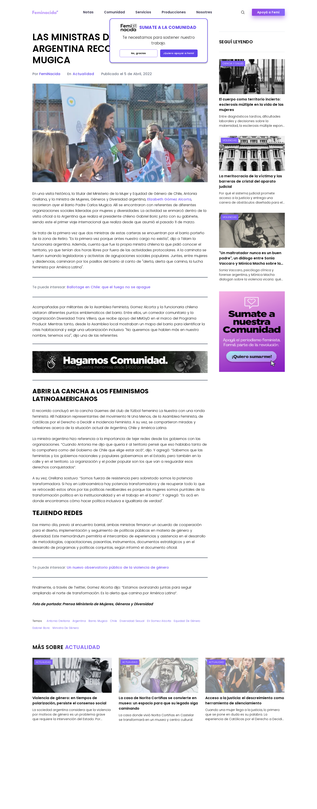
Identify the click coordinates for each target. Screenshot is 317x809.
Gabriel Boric (41, 628)
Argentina (79, 621)
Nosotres (204, 12)
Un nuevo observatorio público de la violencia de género (118, 567)
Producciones (174, 12)
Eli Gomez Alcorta (159, 621)
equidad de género (187, 621)
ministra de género (66, 628)
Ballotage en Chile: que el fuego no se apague (108, 287)
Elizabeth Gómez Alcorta (169, 199)
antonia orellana (58, 621)
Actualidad (83, 73)
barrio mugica (98, 621)
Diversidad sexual (132, 621)
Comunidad (114, 12)
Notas (88, 12)
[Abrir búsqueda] (242, 12)
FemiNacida (49, 73)
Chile (113, 621)
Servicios (143, 12)
